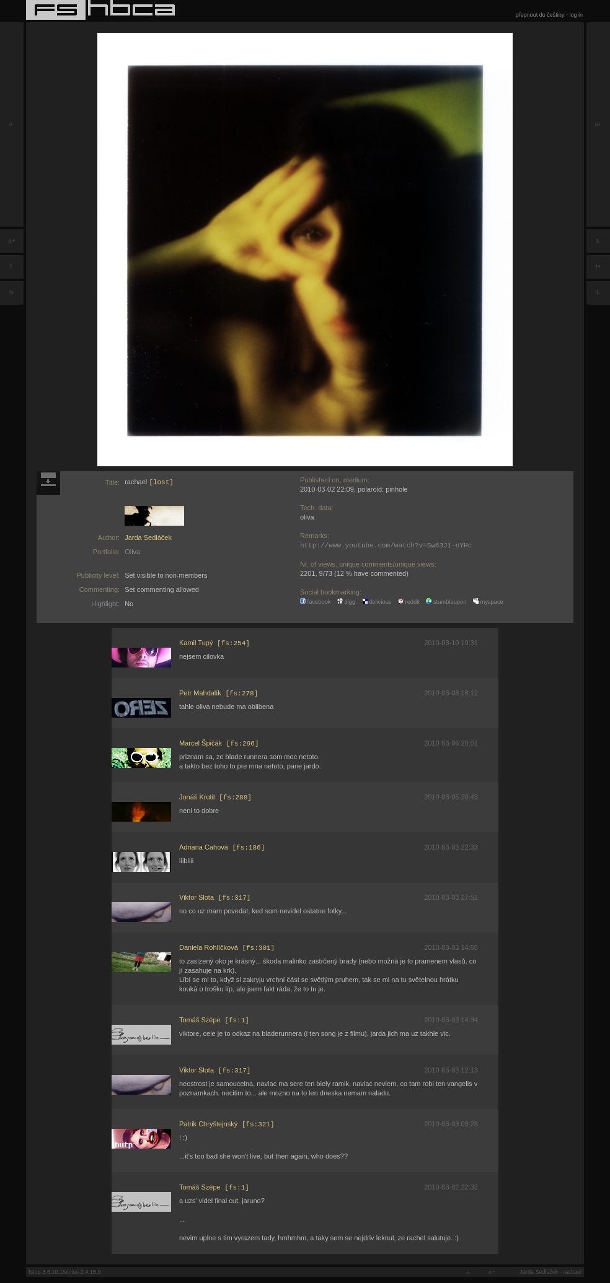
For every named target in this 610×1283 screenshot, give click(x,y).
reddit (409, 602)
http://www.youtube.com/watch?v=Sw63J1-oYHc (386, 545)
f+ (12, 292)
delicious (377, 602)
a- (12, 124)
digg (346, 602)
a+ (11, 240)
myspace (488, 602)
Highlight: (105, 603)
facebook (315, 602)
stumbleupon (446, 602)
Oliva (132, 551)
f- (12, 266)
